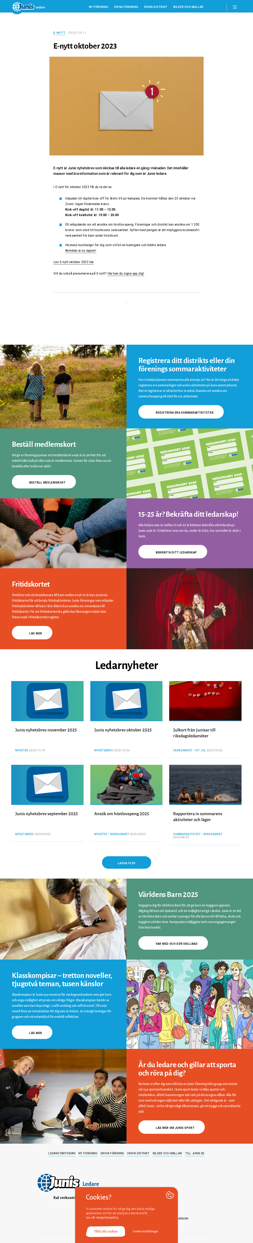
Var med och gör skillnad (173, 943)
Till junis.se (195, 1153)
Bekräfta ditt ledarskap (173, 552)
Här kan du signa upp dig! (126, 273)
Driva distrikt (155, 6)
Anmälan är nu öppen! (80, 250)
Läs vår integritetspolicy (102, 1217)
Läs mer (32, 633)
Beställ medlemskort (44, 482)
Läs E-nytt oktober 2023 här (73, 262)
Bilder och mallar (188, 6)
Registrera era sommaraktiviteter (181, 412)
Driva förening (126, 6)
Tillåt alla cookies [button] (106, 1231)
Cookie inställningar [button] (145, 1231)
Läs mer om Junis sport (171, 1127)
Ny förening (98, 6)
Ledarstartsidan (61, 1153)
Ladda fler (126, 863)
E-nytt (59, 33)
